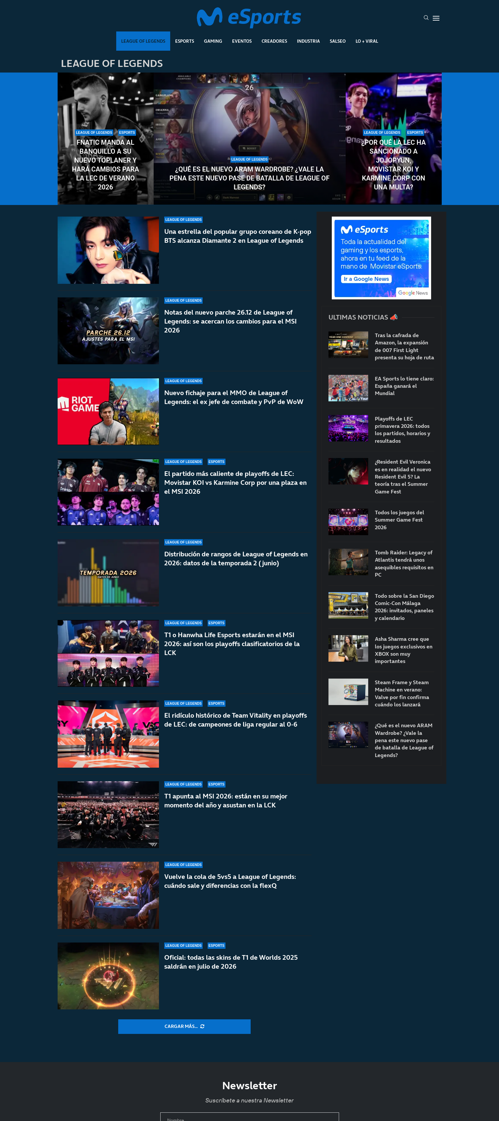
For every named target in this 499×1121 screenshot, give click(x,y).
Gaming (213, 41)
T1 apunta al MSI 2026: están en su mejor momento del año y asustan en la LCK (225, 800)
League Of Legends (143, 41)
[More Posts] (184, 1026)
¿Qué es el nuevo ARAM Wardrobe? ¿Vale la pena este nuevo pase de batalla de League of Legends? (249, 178)
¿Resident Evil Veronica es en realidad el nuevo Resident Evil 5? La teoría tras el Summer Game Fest (403, 476)
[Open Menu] (436, 18)
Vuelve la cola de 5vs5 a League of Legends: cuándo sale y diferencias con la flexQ (230, 881)
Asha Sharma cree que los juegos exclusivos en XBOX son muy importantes (403, 650)
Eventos (242, 41)
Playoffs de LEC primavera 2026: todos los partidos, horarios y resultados (402, 429)
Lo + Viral (367, 41)
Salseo (338, 41)
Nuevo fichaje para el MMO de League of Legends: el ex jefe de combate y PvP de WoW (234, 397)
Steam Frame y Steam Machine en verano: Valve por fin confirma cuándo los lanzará (402, 693)
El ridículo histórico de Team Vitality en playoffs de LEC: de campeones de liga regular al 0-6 (235, 720)
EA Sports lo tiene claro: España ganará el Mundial (404, 386)
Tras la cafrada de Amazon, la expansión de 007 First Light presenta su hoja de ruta (404, 346)
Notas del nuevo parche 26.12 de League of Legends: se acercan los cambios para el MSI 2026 (230, 321)
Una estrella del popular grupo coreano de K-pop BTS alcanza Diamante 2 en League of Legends (237, 236)
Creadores (274, 41)
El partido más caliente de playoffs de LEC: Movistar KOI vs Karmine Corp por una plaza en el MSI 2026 (235, 482)
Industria (308, 41)
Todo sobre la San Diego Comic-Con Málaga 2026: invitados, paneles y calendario (404, 607)
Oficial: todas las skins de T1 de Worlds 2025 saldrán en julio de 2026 (231, 962)
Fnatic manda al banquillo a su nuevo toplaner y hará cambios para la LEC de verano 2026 (105, 164)
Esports (184, 41)
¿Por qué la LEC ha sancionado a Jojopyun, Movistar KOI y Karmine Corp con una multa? (393, 164)
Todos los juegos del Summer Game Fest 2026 (399, 520)
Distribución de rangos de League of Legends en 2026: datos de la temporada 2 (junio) (236, 559)
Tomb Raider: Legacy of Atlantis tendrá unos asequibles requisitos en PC (404, 563)
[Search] (426, 18)
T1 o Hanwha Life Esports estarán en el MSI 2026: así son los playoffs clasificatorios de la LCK (232, 649)
